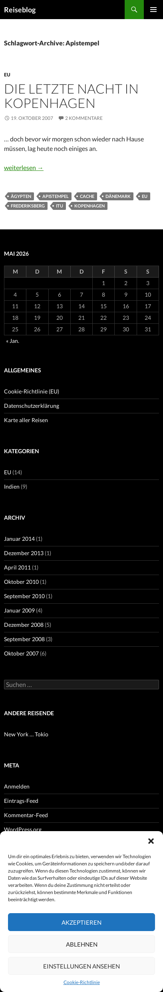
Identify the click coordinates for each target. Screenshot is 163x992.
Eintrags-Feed (21, 800)
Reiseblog (20, 9)
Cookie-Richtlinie (82, 982)
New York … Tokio (26, 734)
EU (7, 75)
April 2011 (17, 567)
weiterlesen (24, 167)
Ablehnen (81, 944)
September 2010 (24, 596)
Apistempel (55, 196)
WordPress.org (23, 829)
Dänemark (118, 196)
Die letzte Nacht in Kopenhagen (71, 95)
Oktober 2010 (21, 581)
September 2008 (24, 639)
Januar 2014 (19, 538)
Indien (12, 486)
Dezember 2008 (24, 624)
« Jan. (12, 340)
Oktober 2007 (21, 653)
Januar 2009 (19, 610)
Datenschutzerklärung (31, 405)
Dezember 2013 (24, 553)
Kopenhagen (89, 205)
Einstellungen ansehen (81, 966)
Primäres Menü (153, 9)
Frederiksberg (28, 205)
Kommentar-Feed (26, 815)
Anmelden (17, 786)
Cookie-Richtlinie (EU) (31, 391)
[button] (151, 841)
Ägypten (21, 196)
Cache (87, 196)
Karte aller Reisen (26, 420)
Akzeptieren (81, 922)
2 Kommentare (84, 118)
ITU (59, 205)
